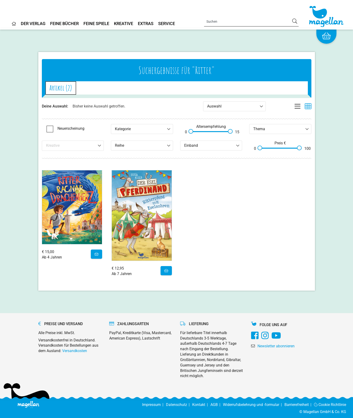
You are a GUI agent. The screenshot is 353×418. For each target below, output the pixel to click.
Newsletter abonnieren (276, 346)
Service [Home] (166, 24)
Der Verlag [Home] (33, 24)
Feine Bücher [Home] (64, 24)
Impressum (154, 404)
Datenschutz (179, 404)
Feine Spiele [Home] (96, 24)
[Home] (14, 26)
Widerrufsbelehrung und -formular (253, 404)
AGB (216, 404)
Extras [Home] (145, 24)
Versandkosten (74, 351)
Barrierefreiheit (299, 404)
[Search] (251, 21)
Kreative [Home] (123, 24)
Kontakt (201, 404)
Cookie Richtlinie (330, 404)
